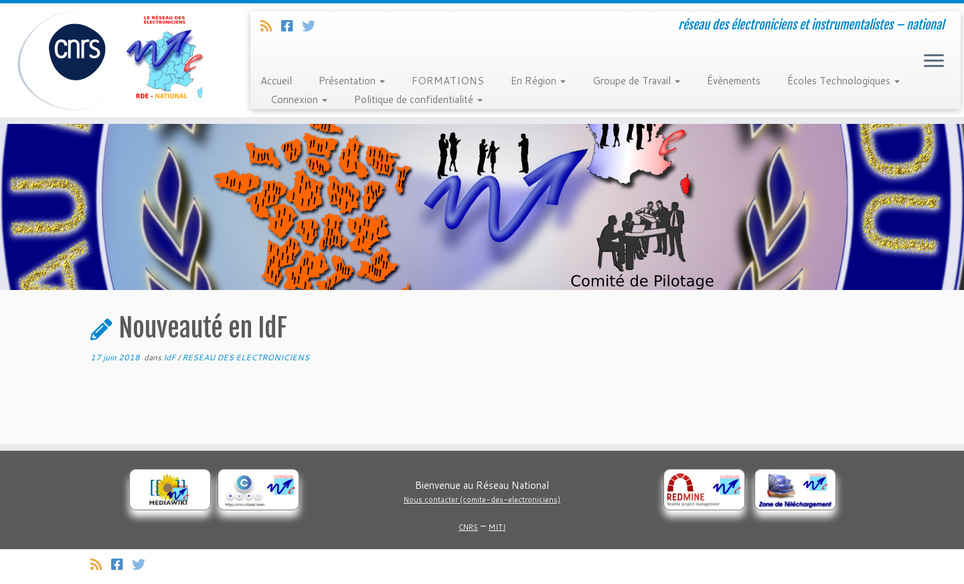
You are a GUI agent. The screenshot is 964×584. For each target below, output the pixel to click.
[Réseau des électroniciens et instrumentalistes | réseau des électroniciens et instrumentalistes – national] (111, 60)
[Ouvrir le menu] (934, 62)
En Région (538, 81)
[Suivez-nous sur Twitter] (313, 25)
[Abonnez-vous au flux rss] (270, 25)
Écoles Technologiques (843, 81)
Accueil (276, 81)
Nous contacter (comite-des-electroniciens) (482, 499)
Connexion (298, 99)
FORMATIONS (448, 81)
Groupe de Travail (636, 81)
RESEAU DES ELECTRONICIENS (245, 357)
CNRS (468, 527)
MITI (497, 527)
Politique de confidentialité (418, 99)
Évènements (733, 81)
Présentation (352, 81)
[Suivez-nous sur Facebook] (291, 25)
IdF (170, 357)
